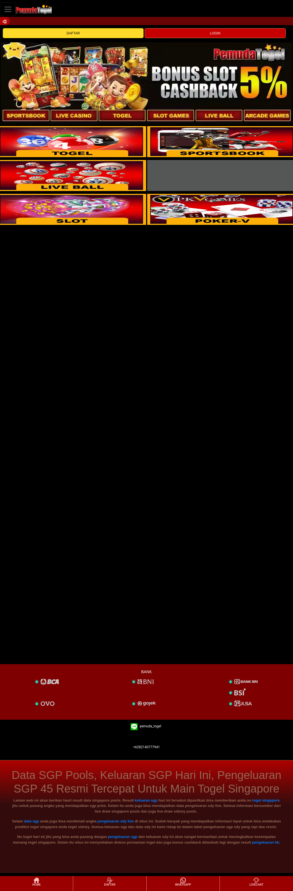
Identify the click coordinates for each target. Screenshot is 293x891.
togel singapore (266, 800)
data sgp (31, 821)
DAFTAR (73, 33)
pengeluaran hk (265, 842)
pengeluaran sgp (122, 837)
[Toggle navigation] (8, 9)
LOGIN (215, 33)
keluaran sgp (146, 800)
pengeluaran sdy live (115, 821)
